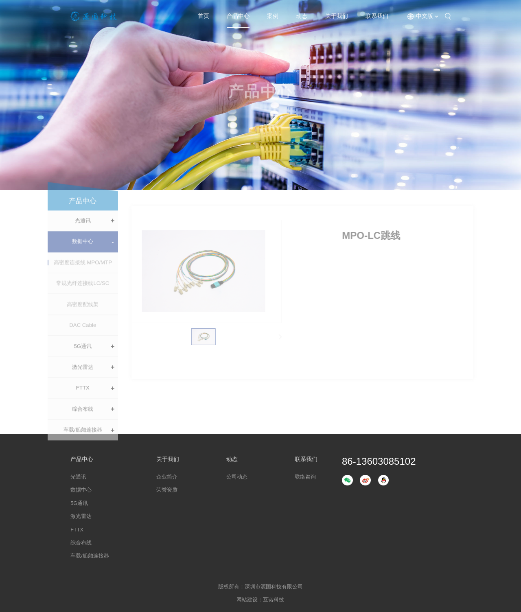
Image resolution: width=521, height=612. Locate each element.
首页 (203, 16)
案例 (272, 16)
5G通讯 (83, 355)
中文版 (424, 16)
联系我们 (377, 16)
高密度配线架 (83, 313)
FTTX (83, 397)
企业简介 (166, 477)
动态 (301, 16)
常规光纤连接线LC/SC (82, 292)
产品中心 (238, 16)
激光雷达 (82, 376)
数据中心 (82, 250)
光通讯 (83, 229)
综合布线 (82, 418)
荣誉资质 (166, 490)
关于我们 (336, 16)
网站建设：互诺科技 (260, 600)
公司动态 (236, 477)
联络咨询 (305, 477)
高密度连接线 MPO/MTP (83, 271)
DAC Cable (82, 334)
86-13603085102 (379, 461)
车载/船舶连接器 (82, 439)
